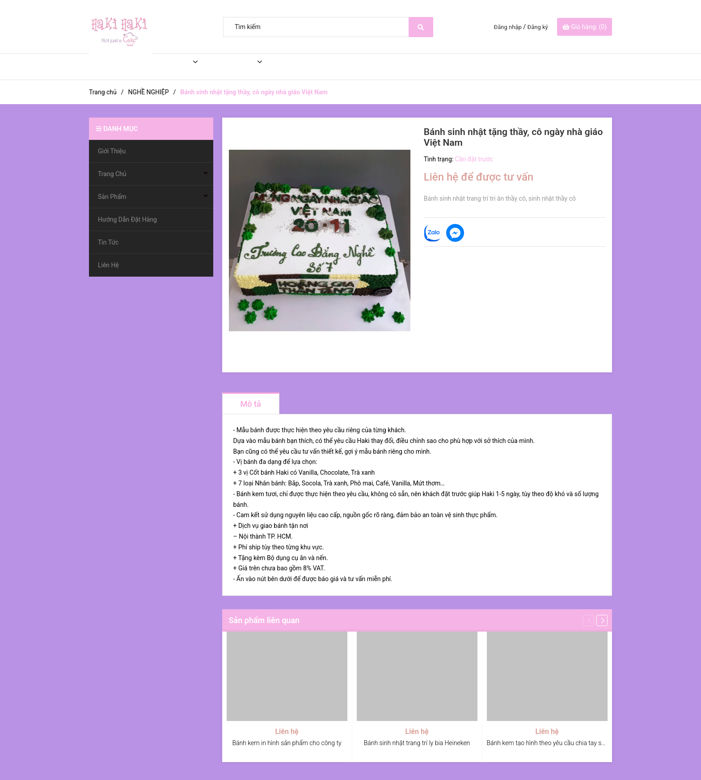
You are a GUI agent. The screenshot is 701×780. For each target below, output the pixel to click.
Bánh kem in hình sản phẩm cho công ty (286, 742)
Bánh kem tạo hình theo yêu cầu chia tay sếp (547, 742)
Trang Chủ (165, 66)
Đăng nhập (508, 27)
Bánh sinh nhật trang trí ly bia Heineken (417, 742)
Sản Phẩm (228, 66)
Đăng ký (538, 27)
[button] (602, 620)
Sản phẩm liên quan (264, 620)
